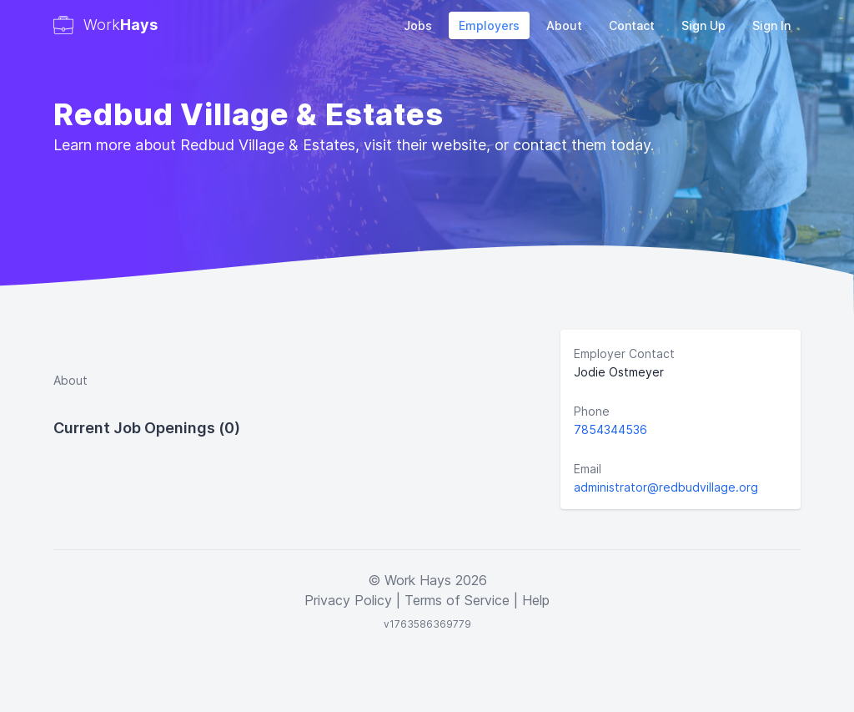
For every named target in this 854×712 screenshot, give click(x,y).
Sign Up (703, 25)
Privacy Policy (348, 600)
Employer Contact (624, 353)
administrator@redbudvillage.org (666, 487)
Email (587, 469)
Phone (592, 411)
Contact (632, 25)
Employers (489, 25)
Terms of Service (457, 600)
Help (536, 600)
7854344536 (610, 429)
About (564, 25)
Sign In (771, 25)
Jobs (418, 25)
